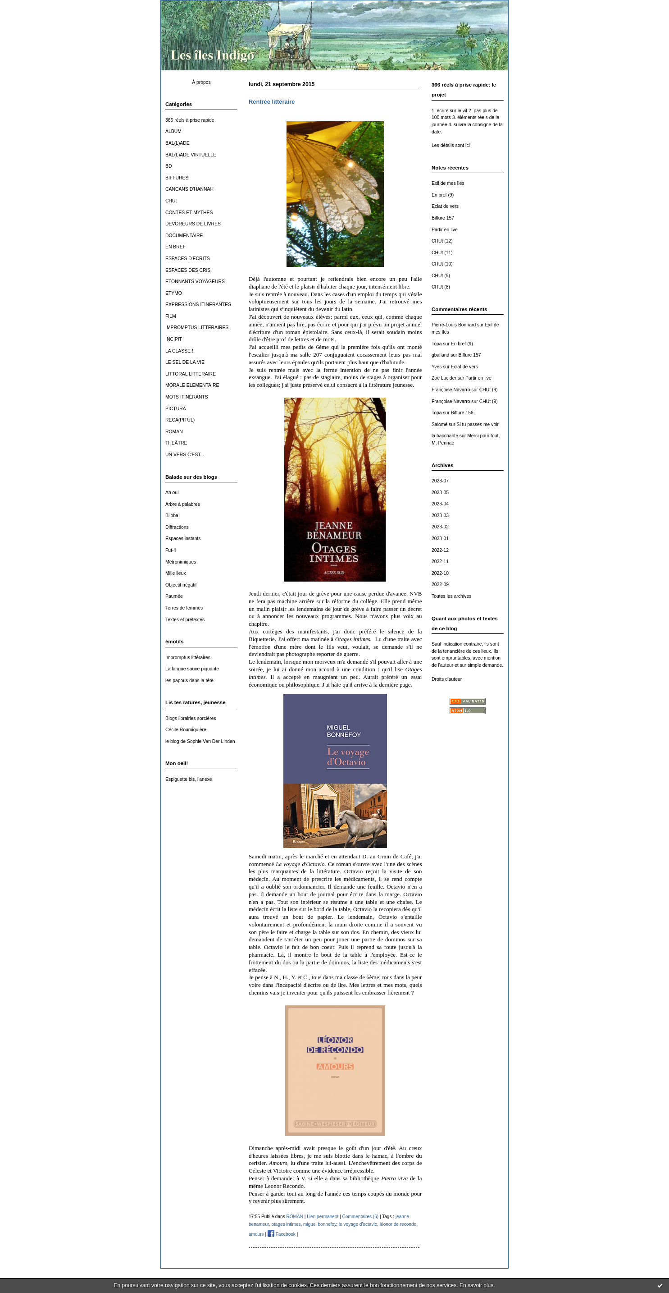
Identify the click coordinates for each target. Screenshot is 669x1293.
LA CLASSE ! (179, 350)
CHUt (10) (442, 263)
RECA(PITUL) (180, 419)
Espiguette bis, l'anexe (188, 779)
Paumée (174, 596)
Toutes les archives (451, 596)
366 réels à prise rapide (189, 120)
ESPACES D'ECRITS (187, 258)
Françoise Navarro (451, 389)
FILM (170, 316)
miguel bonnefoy (319, 1224)
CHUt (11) (442, 252)
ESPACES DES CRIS (187, 270)
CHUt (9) (441, 275)
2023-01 (440, 538)
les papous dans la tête (189, 680)
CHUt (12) (442, 240)
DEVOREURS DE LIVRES (193, 223)
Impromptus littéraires (187, 657)
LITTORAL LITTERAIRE (190, 373)
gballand (440, 355)
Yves (437, 366)
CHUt (171, 200)
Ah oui (171, 492)
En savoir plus (476, 1285)
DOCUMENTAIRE (184, 235)
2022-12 (440, 550)
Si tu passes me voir (477, 424)
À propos (201, 82)
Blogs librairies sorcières (190, 718)
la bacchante (445, 435)
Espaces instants (183, 538)
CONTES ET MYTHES (189, 212)
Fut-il (170, 550)
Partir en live (445, 229)
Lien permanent (322, 1216)
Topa (437, 343)
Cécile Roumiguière (185, 729)
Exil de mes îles (448, 183)
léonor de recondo (398, 1224)
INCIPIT (173, 339)
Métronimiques (180, 561)
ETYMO (173, 293)
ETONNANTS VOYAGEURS (195, 281)
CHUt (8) (441, 286)
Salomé (439, 424)
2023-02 (440, 526)
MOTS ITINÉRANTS (186, 396)
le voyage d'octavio (358, 1224)
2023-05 (440, 492)
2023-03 (440, 515)
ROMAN (174, 431)
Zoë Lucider (444, 378)
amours (256, 1234)
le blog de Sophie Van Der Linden (200, 741)
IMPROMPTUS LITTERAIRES (196, 327)
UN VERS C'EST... (184, 454)
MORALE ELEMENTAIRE (192, 385)
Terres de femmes (184, 607)
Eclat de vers (445, 206)
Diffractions (177, 527)
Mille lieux (175, 573)
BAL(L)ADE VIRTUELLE (190, 154)
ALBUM (173, 131)
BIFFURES (176, 177)
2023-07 (440, 480)
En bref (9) (443, 195)
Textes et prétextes (185, 619)
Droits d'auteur (447, 679)
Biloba (171, 515)
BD (168, 166)
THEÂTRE (176, 442)
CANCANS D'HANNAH (189, 189)
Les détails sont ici (451, 145)
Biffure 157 (443, 218)
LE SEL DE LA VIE (185, 362)
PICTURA (175, 408)
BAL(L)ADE (177, 143)
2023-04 (440, 503)
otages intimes (285, 1224)
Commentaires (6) (360, 1216)
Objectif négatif (180, 584)
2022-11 (440, 561)
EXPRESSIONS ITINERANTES (198, 304)
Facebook (282, 1234)
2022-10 (440, 573)
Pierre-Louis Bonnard (454, 324)
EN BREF (175, 246)
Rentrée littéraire (272, 101)
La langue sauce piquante (192, 668)
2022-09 (440, 584)
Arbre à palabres (182, 504)
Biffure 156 (462, 412)
